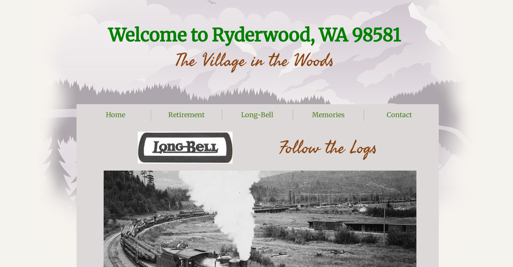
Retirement (186, 115)
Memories (328, 115)
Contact (399, 115)
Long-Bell (257, 115)
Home (115, 115)
